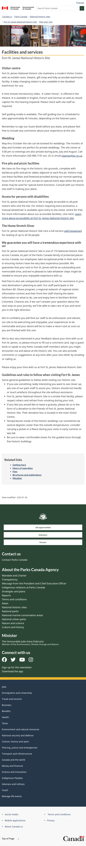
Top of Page (10, 838)
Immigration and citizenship (17, 692)
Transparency (10, 579)
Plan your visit (45, 22)
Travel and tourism (12, 698)
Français (80, 2)
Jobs (4, 686)
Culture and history (13, 627)
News (5, 603)
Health (5, 717)
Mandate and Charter (14, 575)
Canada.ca (7, 16)
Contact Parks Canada (14, 559)
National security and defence (18, 735)
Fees (15, 471)
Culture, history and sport (15, 741)
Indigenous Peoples (12, 778)
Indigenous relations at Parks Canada (23, 587)
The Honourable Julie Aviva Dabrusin (30, 643)
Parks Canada (20, 16)
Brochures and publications (27, 474)
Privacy (51, 820)
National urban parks (14, 619)
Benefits (6, 711)
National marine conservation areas (22, 615)
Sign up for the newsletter (17, 667)
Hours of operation (23, 468)
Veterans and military (13, 784)
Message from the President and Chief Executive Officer (34, 583)
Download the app (12, 671)
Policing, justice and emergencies (19, 747)
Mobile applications (15, 820)
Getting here (19, 464)
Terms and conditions (14, 599)
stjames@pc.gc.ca (71, 155)
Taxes (5, 723)
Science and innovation (14, 771)
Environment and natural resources (20, 729)
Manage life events (12, 796)
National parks (10, 611)
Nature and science (13, 623)
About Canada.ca (14, 826)
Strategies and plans (13, 591)
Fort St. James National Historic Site (20, 22)
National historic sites (40, 16)
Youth (5, 790)
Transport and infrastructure (17, 753)
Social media (11, 814)
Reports (6, 595)
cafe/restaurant (73, 231)
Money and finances (12, 765)
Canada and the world (13, 759)
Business (6, 705)
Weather (17, 478)
